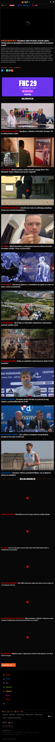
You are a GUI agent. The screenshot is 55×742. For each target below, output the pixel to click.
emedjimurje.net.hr (6, 732)
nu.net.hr (24, 734)
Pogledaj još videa (8, 665)
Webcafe (9, 691)
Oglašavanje (12, 714)
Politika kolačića (29, 714)
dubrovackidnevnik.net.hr (8, 734)
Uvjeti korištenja (20, 714)
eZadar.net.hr (18, 734)
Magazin (9, 687)
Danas (8, 675)
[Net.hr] (12, 723)
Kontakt (4, 718)
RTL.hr (3, 727)
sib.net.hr (14, 732)
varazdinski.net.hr (28, 732)
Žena (7, 695)
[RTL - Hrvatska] (5, 723)
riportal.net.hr (36, 732)
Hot (7, 683)
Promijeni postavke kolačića (14, 718)
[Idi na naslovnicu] (26, 3)
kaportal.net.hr (20, 732)
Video (8, 699)
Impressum (5, 714)
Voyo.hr (12, 727)
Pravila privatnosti (39, 714)
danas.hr (18, 67)
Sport (8, 679)
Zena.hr (8, 727)
